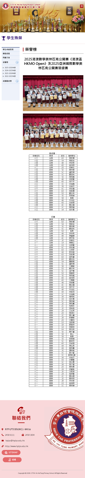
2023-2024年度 (10, 73)
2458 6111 (9, 435)
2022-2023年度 (10, 76)
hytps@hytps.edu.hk (13, 440)
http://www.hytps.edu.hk (15, 446)
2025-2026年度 (10, 68)
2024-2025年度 (10, 70)
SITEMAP (11, 452)
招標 (12, 459)
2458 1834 (30, 435)
